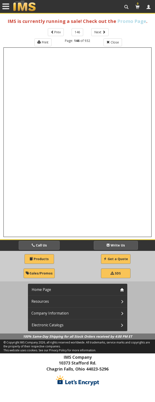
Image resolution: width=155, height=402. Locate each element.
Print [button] (43, 42)
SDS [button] (116, 273)
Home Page (41, 289)
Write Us (115, 245)
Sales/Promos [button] (39, 273)
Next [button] (100, 32)
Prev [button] (56, 32)
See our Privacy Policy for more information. (67, 350)
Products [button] (39, 259)
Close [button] (112, 42)
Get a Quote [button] (115, 259)
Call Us (39, 245)
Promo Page (131, 21)
